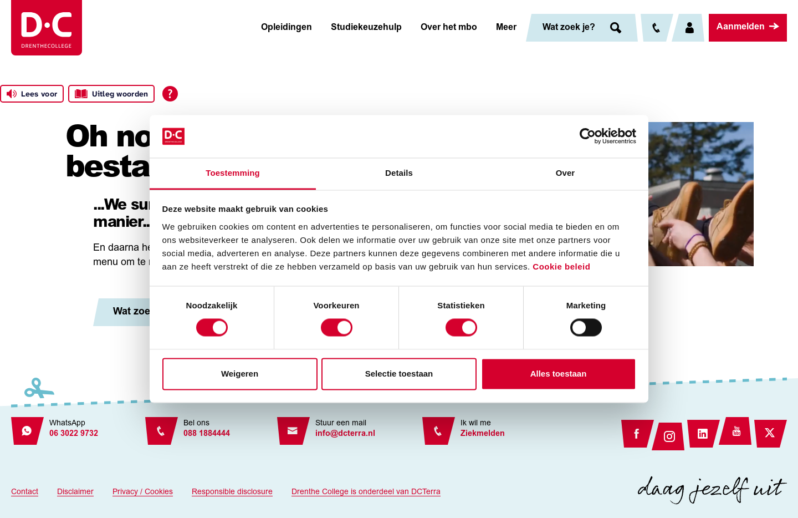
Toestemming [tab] (233, 172)
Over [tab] (565, 172)
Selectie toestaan (399, 373)
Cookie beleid (561, 266)
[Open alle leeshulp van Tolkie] (170, 93)
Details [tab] (399, 172)
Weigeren (239, 373)
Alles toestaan (558, 373)
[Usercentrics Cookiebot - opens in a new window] (587, 136)
